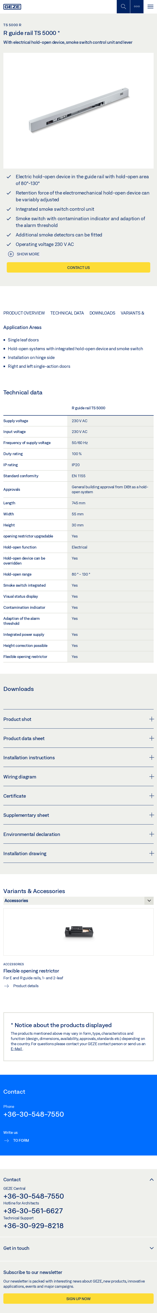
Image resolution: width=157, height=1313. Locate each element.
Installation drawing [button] (78, 853)
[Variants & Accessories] (78, 902)
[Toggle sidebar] (137, 6)
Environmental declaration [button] (78, 834)
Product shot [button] (78, 719)
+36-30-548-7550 (33, 1114)
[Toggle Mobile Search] (123, 6)
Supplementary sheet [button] (78, 815)
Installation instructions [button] (78, 757)
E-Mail (16, 1049)
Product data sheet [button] (78, 738)
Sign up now (78, 1299)
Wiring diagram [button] (78, 776)
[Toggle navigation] (150, 6)
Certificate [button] (78, 796)
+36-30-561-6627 (33, 1210)
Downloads (102, 312)
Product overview (24, 312)
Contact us (78, 267)
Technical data (67, 312)
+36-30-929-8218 (33, 1225)
